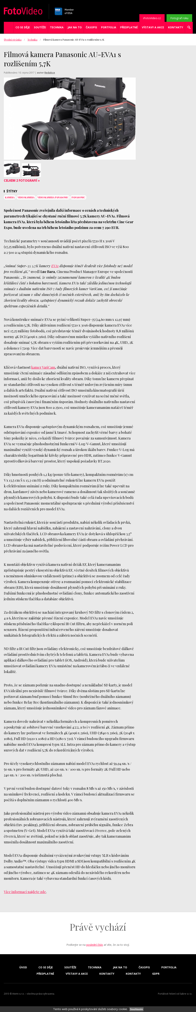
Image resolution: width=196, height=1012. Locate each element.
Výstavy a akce (153, 27)
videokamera (26, 197)
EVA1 (55, 266)
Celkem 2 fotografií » (22, 180)
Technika (57, 27)
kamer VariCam (43, 367)
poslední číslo (94, 945)
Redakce (49, 72)
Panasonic (78, 197)
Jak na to (75, 27)
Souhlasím (136, 1009)
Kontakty (175, 27)
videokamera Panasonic (53, 197)
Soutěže (40, 27)
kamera (10, 197)
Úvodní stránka (12, 39)
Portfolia (108, 27)
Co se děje (23, 27)
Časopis (91, 27)
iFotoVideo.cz (152, 18)
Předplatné (129, 27)
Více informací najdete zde (25, 891)
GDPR (155, 973)
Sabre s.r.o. (186, 993)
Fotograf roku (179, 18)
